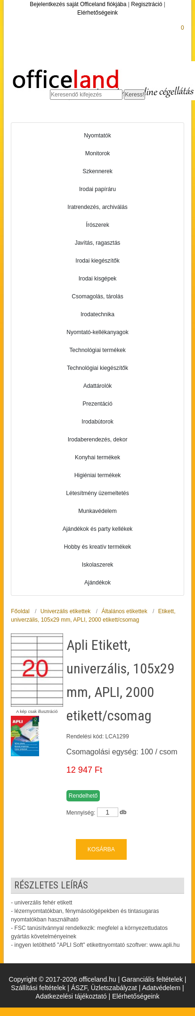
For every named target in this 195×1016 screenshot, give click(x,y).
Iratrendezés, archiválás (97, 207)
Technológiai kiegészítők (97, 368)
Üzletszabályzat (114, 988)
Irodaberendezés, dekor (98, 439)
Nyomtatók (97, 135)
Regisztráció (146, 4)
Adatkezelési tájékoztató (71, 996)
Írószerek (97, 225)
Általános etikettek (124, 611)
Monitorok (97, 153)
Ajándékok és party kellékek (98, 529)
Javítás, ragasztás (98, 243)
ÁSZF (79, 988)
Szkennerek (97, 171)
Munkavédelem (97, 511)
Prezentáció (97, 403)
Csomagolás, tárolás (97, 296)
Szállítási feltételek (38, 988)
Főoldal (20, 611)
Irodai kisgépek (98, 278)
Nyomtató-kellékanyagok (97, 332)
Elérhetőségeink (97, 12)
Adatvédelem (161, 988)
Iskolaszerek (98, 564)
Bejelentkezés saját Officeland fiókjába (78, 4)
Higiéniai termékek (97, 475)
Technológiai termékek (97, 350)
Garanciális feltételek (152, 979)
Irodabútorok (97, 421)
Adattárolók (97, 386)
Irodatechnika (97, 314)
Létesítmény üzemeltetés (97, 493)
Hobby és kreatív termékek (97, 547)
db (123, 812)
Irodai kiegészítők (97, 260)
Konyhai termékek (97, 457)
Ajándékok (97, 582)
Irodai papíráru (97, 189)
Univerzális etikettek (66, 611)
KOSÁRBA (101, 849)
